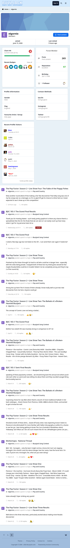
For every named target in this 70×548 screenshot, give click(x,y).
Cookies (49, 541)
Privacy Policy (30, 541)
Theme (21, 541)
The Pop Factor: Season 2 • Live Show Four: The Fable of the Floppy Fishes (37, 188)
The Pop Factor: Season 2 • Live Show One (23, 464)
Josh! (10, 159)
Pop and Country (39, 191)
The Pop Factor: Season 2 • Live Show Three (24, 255)
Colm (10, 137)
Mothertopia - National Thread (19, 441)
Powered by (48, 545)
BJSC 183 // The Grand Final (17, 235)
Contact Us (41, 541)
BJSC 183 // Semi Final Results (18, 367)
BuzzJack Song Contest (41, 214)
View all (29, 62)
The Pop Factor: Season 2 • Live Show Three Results (27, 415)
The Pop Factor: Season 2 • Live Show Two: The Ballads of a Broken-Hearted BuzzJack (34, 302)
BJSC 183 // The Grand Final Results (21, 211)
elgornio (11, 191)
